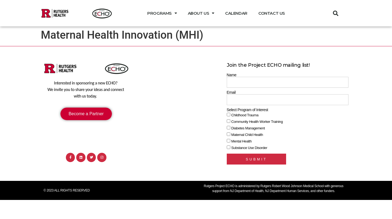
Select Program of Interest (247, 110)
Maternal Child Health (247, 135)
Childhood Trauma (245, 115)
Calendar (236, 13)
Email (231, 92)
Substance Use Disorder (249, 148)
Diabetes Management (248, 128)
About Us (201, 13)
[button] (335, 13)
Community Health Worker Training (257, 122)
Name (232, 75)
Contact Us (271, 13)
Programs (162, 13)
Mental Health (241, 141)
